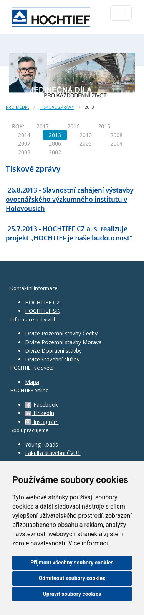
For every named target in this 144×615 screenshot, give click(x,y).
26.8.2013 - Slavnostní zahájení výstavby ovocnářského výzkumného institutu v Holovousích (70, 199)
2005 (85, 143)
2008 (116, 135)
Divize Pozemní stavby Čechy (61, 333)
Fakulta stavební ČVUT (53, 452)
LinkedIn (39, 413)
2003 (24, 152)
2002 (55, 152)
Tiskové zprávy (57, 107)
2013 (55, 135)
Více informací (88, 543)
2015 (104, 126)
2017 (42, 126)
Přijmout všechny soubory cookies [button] (71, 562)
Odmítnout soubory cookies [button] (72, 578)
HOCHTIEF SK (42, 310)
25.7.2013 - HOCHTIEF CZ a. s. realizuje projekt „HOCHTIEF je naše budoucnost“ (69, 233)
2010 (85, 135)
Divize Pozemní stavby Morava (63, 342)
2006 (55, 143)
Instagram (42, 421)
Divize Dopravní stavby (53, 350)
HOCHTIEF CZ (42, 302)
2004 (116, 143)
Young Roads (41, 444)
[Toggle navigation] (121, 13)
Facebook (41, 404)
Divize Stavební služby (52, 359)
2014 (24, 135)
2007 (24, 143)
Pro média (17, 107)
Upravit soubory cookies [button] (72, 594)
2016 (73, 126)
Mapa (32, 382)
